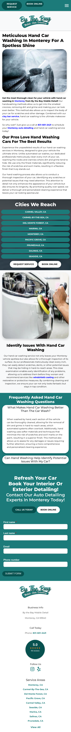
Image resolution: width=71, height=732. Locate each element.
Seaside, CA (35, 256)
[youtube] (39, 669)
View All (36, 727)
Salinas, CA (35, 251)
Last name (9, 533)
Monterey (20, 101)
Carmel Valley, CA (35, 212)
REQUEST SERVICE (12, 5)
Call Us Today (24, 509)
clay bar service (10, 116)
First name (10, 522)
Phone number (11, 560)
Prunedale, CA (35, 245)
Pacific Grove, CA (35, 239)
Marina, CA (35, 228)
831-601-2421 (44, 125)
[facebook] (32, 669)
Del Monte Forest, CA (35, 223)
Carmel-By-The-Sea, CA (35, 217)
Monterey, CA (35, 234)
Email (6, 546)
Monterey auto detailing (20, 128)
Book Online (34, 4)
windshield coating (43, 377)
